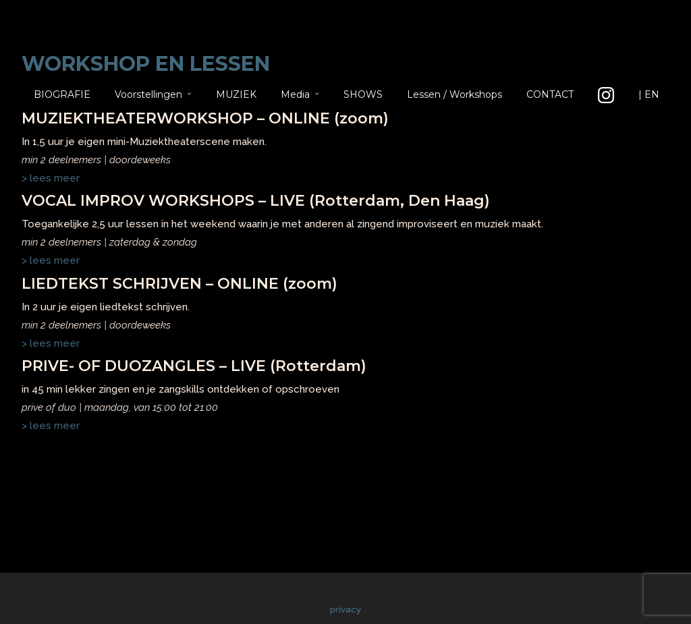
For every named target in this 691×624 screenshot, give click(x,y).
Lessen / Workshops (454, 94)
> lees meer (51, 426)
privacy (345, 609)
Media (295, 94)
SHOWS (363, 94)
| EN (648, 94)
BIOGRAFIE (62, 94)
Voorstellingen (148, 94)
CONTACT (550, 94)
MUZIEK (236, 94)
